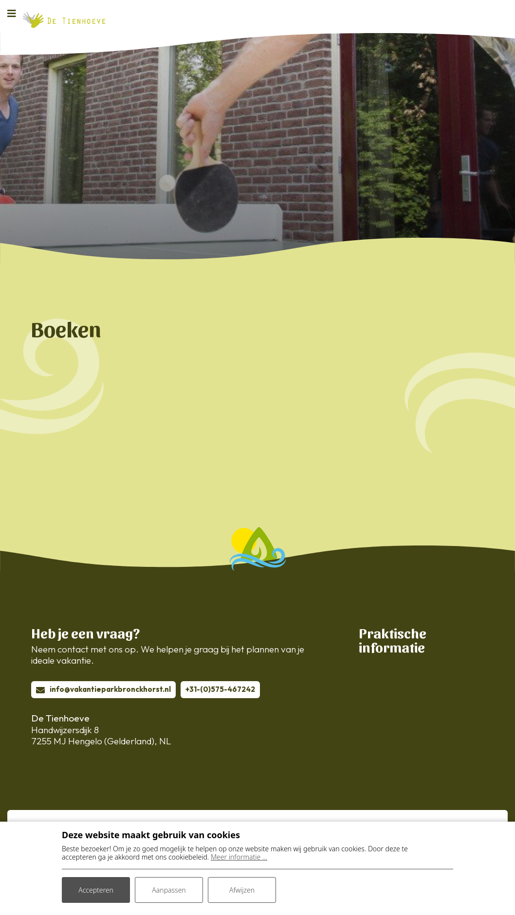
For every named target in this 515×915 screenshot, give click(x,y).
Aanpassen (168, 890)
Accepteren (95, 890)
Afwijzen (242, 890)
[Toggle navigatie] (14, 13)
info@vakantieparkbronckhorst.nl (110, 689)
